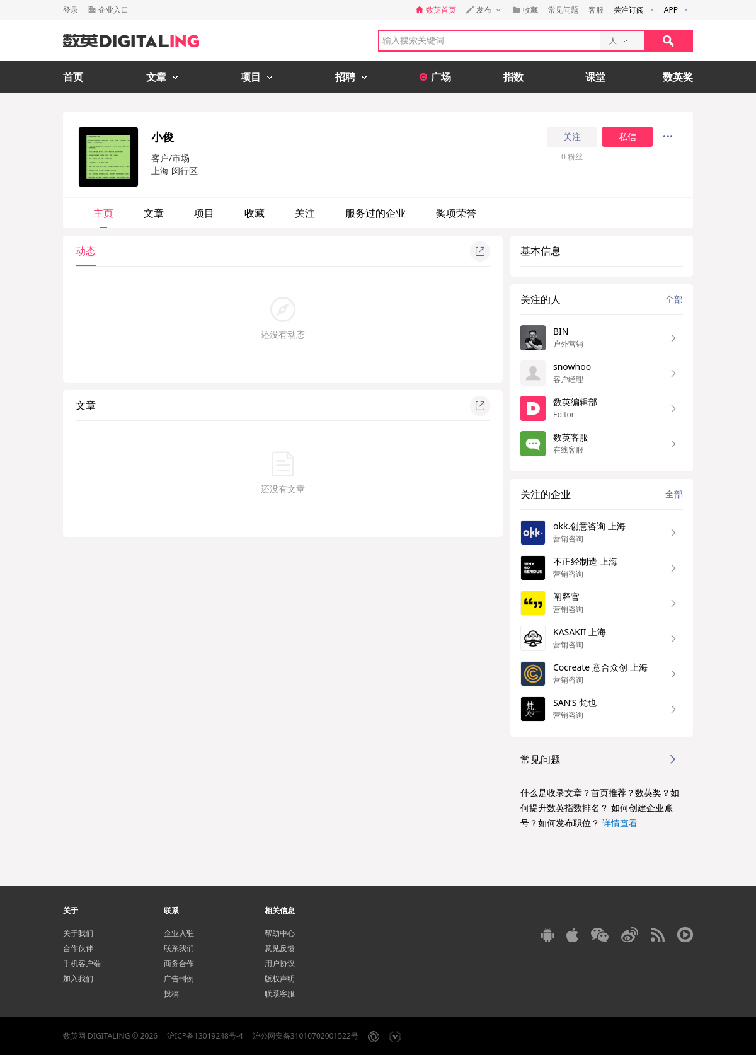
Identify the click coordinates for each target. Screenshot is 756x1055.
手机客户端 (82, 963)
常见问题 (563, 9)
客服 (596, 9)
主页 (103, 213)
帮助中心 (280, 933)
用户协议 (280, 963)
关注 (572, 137)
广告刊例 (179, 978)
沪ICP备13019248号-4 (205, 1035)
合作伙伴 (78, 948)
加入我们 (78, 978)
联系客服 (280, 993)
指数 (513, 77)
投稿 (171, 993)
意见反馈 (280, 948)
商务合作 (179, 963)
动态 (86, 251)
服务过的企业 (375, 213)
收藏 (254, 213)
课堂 (595, 77)
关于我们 (78, 933)
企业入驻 (179, 933)
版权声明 (280, 978)
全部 (674, 299)
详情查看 (620, 823)
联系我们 (179, 948)
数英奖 (678, 77)
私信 (627, 137)
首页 (73, 77)
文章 (154, 213)
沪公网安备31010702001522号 (305, 1035)
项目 (204, 213)
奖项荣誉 (456, 213)
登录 (70, 9)
